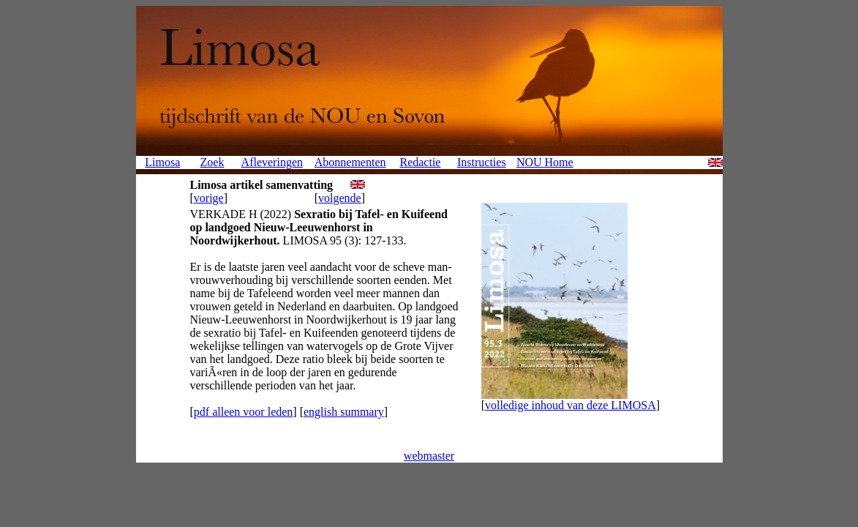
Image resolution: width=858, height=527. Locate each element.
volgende (339, 198)
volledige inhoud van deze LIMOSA (570, 405)
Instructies (481, 162)
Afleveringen (272, 162)
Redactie (419, 162)
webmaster (429, 455)
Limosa (162, 162)
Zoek (212, 162)
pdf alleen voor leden (243, 411)
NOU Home (544, 162)
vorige (209, 198)
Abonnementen (350, 162)
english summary (344, 411)
